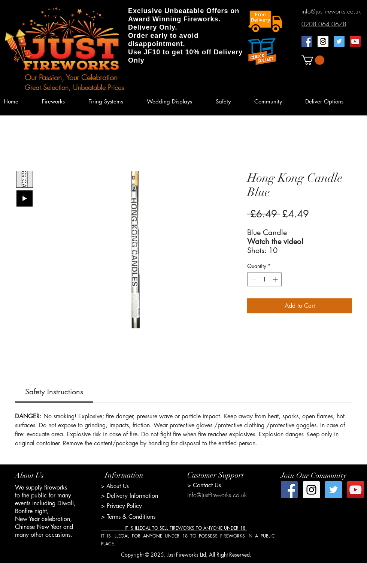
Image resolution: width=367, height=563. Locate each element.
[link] (54, 392)
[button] (312, 60)
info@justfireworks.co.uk (217, 495)
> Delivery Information (129, 496)
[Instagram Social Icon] (323, 41)
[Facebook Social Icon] (306, 41)
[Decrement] (253, 279)
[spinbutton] (264, 279)
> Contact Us (204, 485)
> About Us (115, 486)
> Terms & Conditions (128, 517)
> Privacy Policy (121, 506)
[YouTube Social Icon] (355, 41)
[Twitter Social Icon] (339, 41)
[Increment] (275, 279)
